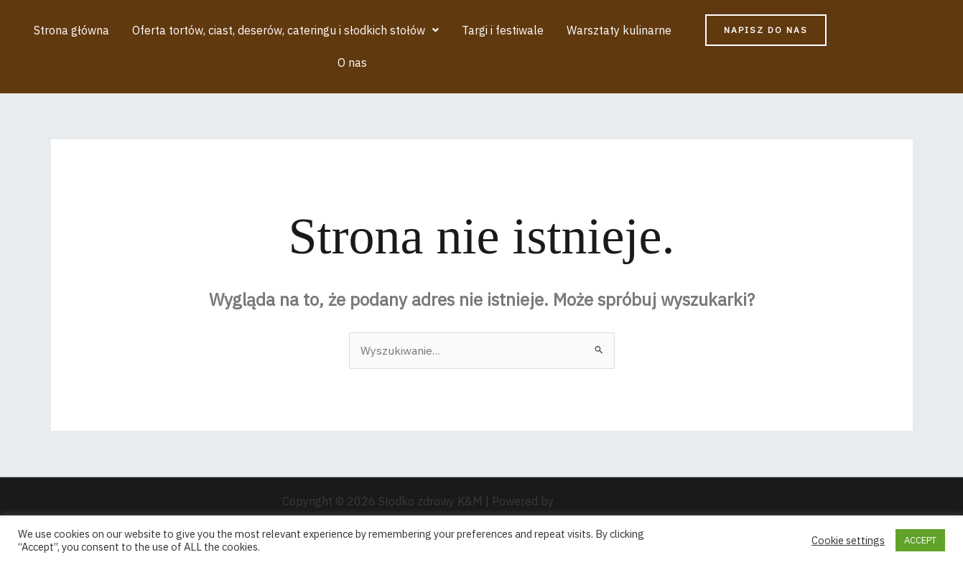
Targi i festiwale (502, 31)
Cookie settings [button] (848, 540)
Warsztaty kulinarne (616, 31)
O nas (352, 64)
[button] (286, 30)
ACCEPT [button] (920, 540)
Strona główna (73, 31)
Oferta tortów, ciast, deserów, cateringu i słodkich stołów (286, 31)
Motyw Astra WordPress (618, 502)
